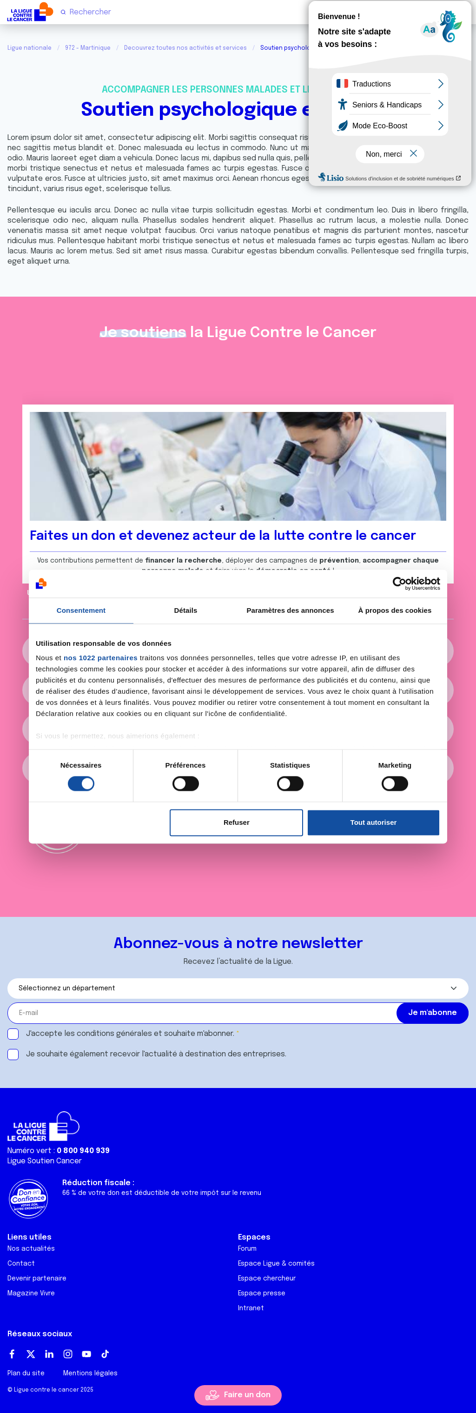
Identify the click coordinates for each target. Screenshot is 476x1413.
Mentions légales (90, 1373)
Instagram (68, 1354)
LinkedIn (49, 1354)
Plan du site (26, 1373)
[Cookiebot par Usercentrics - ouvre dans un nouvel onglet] (399, 583)
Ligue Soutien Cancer (44, 1161)
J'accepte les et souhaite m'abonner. (130, 1034)
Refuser (237, 822)
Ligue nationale (29, 48)
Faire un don (247, 1395)
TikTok (105, 1354)
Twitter (30, 1354)
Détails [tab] (186, 610)
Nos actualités (31, 1249)
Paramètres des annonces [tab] (290, 610)
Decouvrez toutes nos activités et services (185, 48)
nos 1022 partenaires (101, 658)
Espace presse (261, 1293)
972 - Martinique (88, 48)
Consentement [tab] (81, 610)
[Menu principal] (465, 11)
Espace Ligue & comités (276, 1263)
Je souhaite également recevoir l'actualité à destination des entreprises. (156, 1054)
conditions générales (114, 1034)
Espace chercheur (267, 1278)
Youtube (86, 1354)
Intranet (251, 1308)
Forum (247, 1249)
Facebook (12, 1354)
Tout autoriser (373, 822)
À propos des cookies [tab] (395, 610)
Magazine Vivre (31, 1293)
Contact (21, 1263)
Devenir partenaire (36, 1278)
